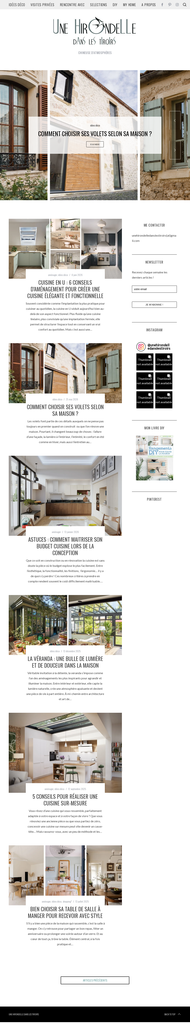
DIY (115, 4)
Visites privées (42, 4)
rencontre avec (72, 4)
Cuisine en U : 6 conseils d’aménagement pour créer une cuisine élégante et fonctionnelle (65, 289)
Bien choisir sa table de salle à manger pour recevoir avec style (65, 912)
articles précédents (95, 981)
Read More (95, 145)
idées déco (17, 4)
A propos (149, 4)
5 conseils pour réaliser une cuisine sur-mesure (65, 799)
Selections (98, 4)
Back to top (172, 1016)
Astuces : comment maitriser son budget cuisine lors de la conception (65, 546)
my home (129, 4)
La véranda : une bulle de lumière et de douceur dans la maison (65, 662)
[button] (144, 361)
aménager (52, 275)
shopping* (67, 901)
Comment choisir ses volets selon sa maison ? (65, 410)
